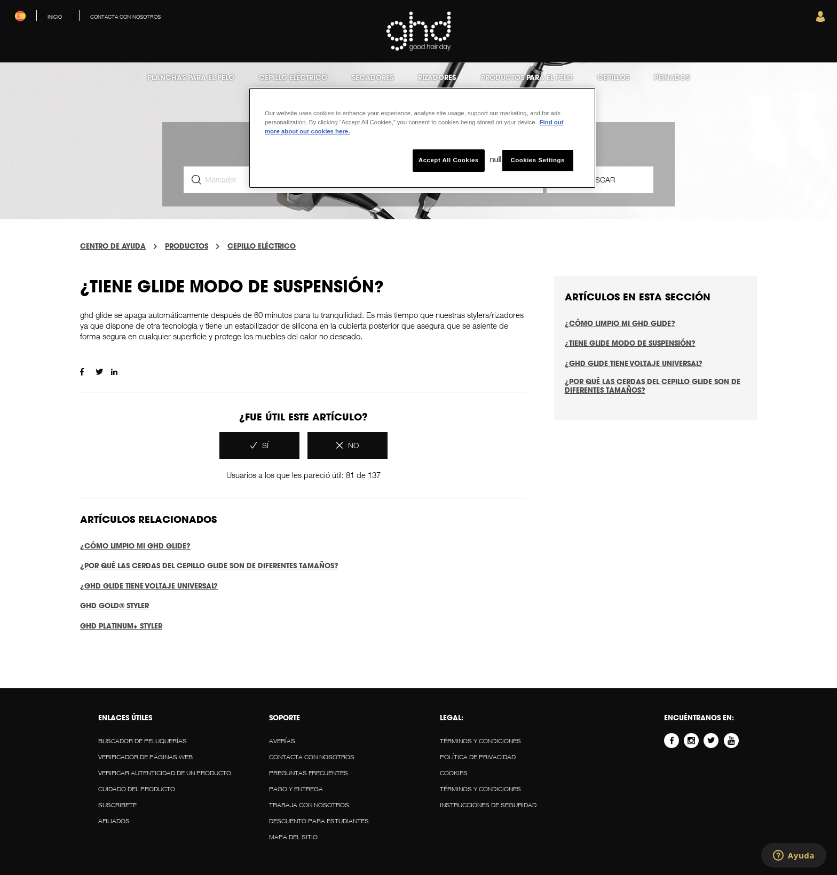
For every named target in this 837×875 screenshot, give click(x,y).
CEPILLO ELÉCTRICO (261, 246)
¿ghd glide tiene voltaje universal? (149, 586)
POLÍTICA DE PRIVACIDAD (478, 757)
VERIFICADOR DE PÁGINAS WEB (145, 757)
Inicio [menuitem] (55, 16)
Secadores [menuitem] (372, 77)
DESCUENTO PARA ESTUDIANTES (319, 821)
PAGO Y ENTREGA (296, 789)
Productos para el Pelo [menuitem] (527, 77)
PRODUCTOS (186, 246)
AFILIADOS (114, 821)
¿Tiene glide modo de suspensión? (630, 343)
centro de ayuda (113, 246)
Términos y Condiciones (480, 741)
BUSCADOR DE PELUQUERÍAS (142, 741)
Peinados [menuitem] (672, 77)
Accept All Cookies (448, 160)
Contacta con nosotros (311, 757)
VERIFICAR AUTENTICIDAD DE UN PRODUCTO (164, 773)
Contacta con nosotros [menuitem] (125, 16)
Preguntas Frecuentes (308, 773)
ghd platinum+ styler (121, 626)
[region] (422, 138)
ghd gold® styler (114, 605)
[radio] (259, 445)
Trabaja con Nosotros (309, 805)
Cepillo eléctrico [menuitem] (293, 77)
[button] (820, 19)
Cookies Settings (537, 160)
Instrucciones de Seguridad (488, 805)
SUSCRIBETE (117, 805)
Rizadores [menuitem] (437, 77)
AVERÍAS (282, 741)
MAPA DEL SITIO (293, 837)
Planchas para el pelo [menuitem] (190, 77)
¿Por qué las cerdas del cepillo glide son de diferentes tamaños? (209, 565)
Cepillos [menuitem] (613, 77)
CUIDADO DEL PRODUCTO (136, 789)
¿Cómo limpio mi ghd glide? (135, 546)
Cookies (454, 773)
